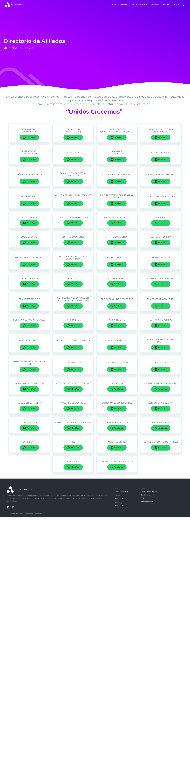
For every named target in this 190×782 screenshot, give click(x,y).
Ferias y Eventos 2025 (139, 5)
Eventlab (176, 5)
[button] (183, 4)
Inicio (114, 5)
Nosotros (123, 5)
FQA (142, 498)
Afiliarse (166, 5)
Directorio (155, 5)
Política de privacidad (149, 492)
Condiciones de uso (148, 495)
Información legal (147, 502)
